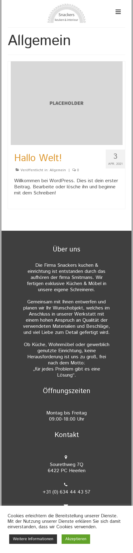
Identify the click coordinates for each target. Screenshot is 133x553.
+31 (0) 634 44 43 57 (66, 492)
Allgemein (58, 170)
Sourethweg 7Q (66, 467)
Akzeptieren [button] (75, 539)
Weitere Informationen (33, 539)
